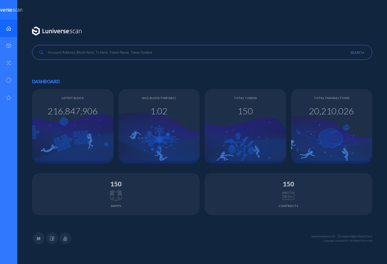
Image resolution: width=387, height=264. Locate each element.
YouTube (65, 238)
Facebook (52, 238)
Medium (39, 238)
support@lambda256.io (357, 236)
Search (357, 52)
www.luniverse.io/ (323, 236)
